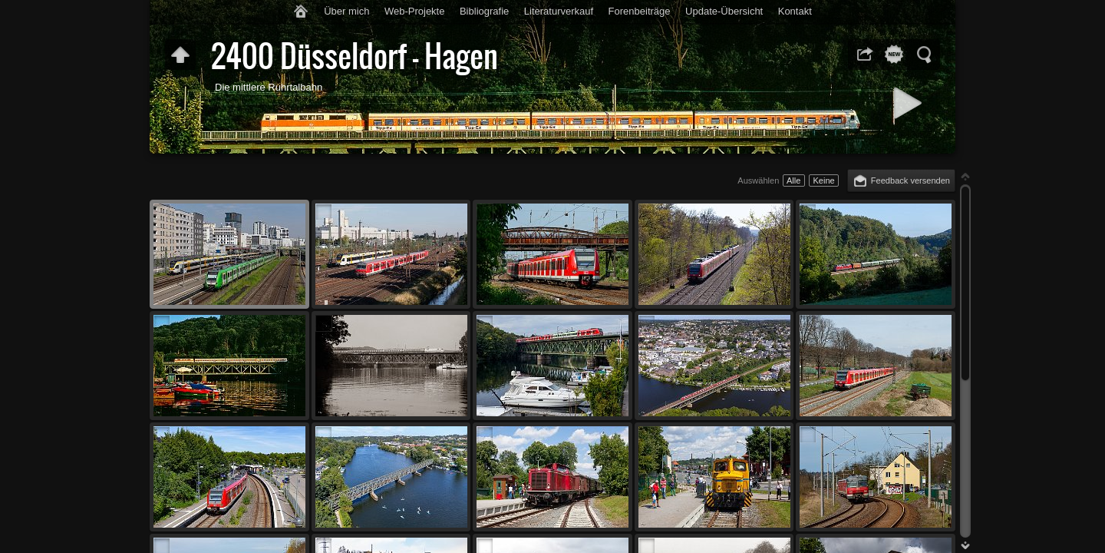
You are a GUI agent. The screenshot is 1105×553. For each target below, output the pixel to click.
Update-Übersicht (724, 11)
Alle (793, 180)
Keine (823, 180)
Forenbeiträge (640, 11)
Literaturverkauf (558, 11)
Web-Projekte (414, 11)
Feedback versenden (910, 180)
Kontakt (795, 11)
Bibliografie (484, 11)
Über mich (346, 11)
